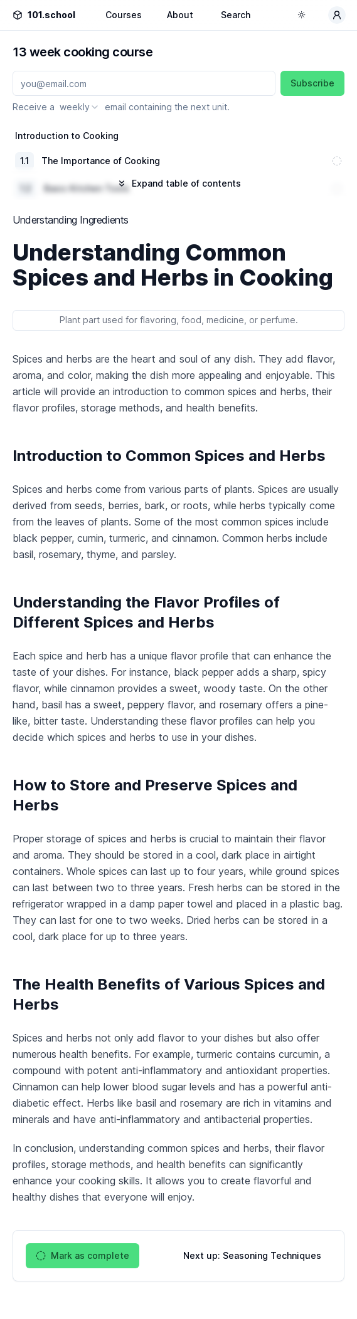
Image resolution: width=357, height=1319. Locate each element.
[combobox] (80, 107)
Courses (123, 14)
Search (235, 14)
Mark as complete (82, 1255)
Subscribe (312, 83)
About (180, 14)
